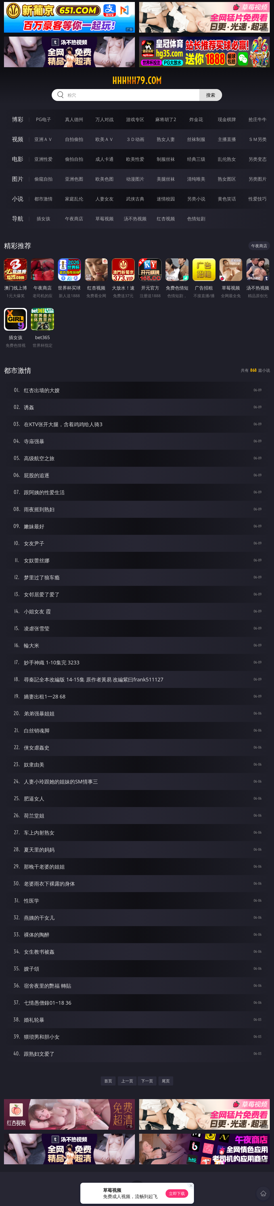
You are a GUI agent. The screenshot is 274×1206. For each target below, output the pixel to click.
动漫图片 (135, 179)
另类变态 (257, 159)
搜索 (210, 95)
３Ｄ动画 (135, 139)
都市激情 (43, 199)
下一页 (147, 1081)
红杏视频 (166, 219)
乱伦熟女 (227, 159)
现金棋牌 (227, 119)
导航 (17, 218)
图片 (17, 179)
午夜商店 (74, 219)
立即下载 (177, 1193)
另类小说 (196, 199)
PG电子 (43, 119)
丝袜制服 (196, 139)
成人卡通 (104, 159)
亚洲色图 (74, 179)
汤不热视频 (135, 219)
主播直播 (227, 139)
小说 (17, 198)
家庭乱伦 (74, 199)
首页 (108, 1081)
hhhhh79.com (137, 80)
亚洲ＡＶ (43, 139)
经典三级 (196, 159)
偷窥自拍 (43, 179)
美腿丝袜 (166, 179)
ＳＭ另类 (257, 139)
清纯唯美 (196, 179)
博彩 (17, 119)
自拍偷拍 (74, 139)
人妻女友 (104, 199)
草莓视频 (104, 219)
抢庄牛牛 (257, 119)
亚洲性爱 (43, 159)
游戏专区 (135, 119)
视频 (17, 139)
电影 (17, 159)
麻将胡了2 (165, 119)
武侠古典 (135, 199)
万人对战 (104, 119)
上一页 (127, 1081)
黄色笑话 (227, 199)
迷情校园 (166, 199)
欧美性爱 (135, 159)
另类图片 (257, 179)
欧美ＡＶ (104, 139)
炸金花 (196, 119)
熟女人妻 (166, 139)
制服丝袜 (166, 159)
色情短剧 (196, 219)
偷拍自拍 (74, 159)
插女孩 (43, 219)
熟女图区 (227, 179)
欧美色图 (104, 179)
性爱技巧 (257, 199)
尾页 (166, 1081)
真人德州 (74, 119)
